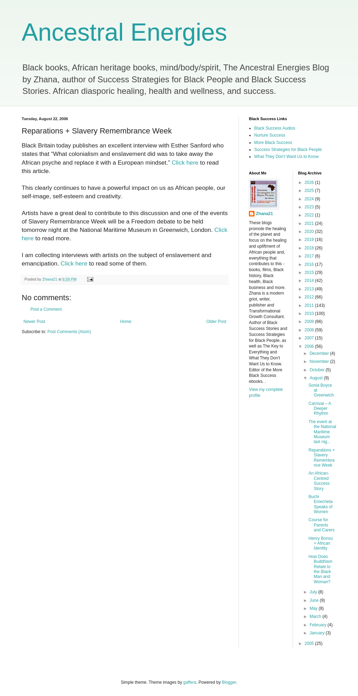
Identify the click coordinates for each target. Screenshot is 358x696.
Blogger (229, 682)
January (317, 632)
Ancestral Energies (124, 32)
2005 (310, 643)
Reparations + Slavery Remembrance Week (321, 458)
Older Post (216, 321)
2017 (310, 256)
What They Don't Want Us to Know (286, 156)
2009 (310, 321)
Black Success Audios (274, 128)
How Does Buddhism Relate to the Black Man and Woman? (320, 569)
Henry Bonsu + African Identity (320, 543)
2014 (310, 280)
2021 (310, 223)
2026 (310, 182)
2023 (310, 207)
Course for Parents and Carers (321, 524)
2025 (310, 190)
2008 (310, 330)
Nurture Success (269, 135)
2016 (310, 264)
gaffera (189, 682)
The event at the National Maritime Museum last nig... (322, 432)
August (316, 377)
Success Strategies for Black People (288, 149)
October (317, 369)
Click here (185, 162)
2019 (310, 239)
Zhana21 (264, 213)
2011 (310, 305)
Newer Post (34, 321)
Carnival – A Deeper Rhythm (319, 408)
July (313, 592)
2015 (310, 272)
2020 (310, 231)
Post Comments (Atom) (69, 331)
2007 (310, 338)
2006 (310, 346)
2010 (310, 313)
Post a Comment (46, 309)
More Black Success (273, 142)
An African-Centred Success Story (318, 481)
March (315, 616)
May (313, 608)
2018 (310, 248)
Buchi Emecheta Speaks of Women (320, 504)
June (314, 600)
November (319, 361)
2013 (310, 289)
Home (125, 321)
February (318, 624)
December (319, 353)
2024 (310, 199)
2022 (310, 215)
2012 (310, 297)
